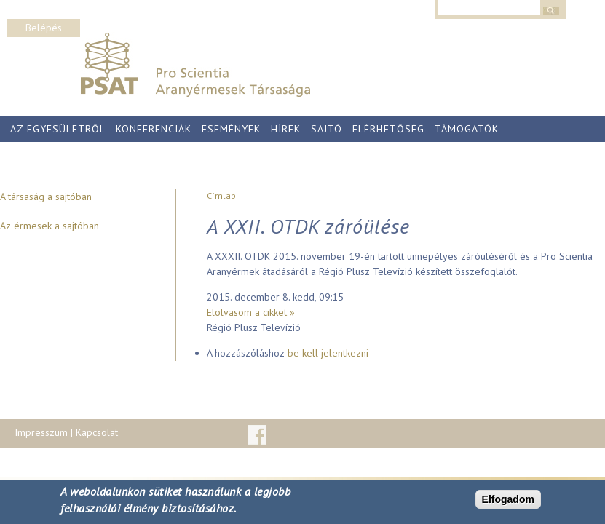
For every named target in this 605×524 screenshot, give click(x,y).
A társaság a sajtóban (46, 196)
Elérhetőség (388, 128)
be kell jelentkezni (328, 353)
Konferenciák (153, 128)
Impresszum (41, 432)
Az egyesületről (58, 128)
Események (231, 128)
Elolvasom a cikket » (251, 312)
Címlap (221, 195)
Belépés (43, 27)
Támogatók (467, 128)
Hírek (286, 128)
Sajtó (326, 128)
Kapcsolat (97, 432)
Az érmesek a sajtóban (49, 225)
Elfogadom (508, 499)
